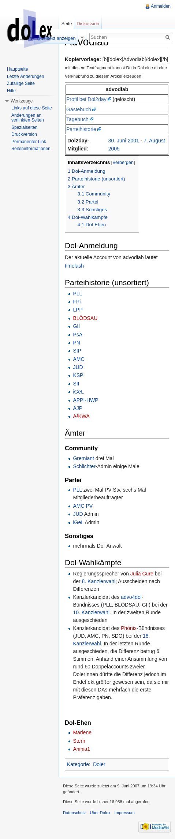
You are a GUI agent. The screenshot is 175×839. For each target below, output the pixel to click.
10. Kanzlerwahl (91, 612)
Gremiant (83, 458)
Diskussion (88, 23)
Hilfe (11, 90)
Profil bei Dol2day (86, 99)
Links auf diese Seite (31, 108)
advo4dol (131, 597)
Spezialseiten (24, 127)
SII (76, 384)
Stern (79, 741)
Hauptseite (17, 69)
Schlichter (84, 466)
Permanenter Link (28, 141)
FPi (77, 302)
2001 (133, 140)
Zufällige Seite (21, 83)
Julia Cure (141, 574)
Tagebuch (77, 119)
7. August (154, 140)
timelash (74, 266)
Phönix (129, 628)
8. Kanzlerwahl (99, 581)
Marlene (82, 732)
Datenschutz (74, 812)
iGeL (78, 392)
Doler (99, 764)
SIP (77, 351)
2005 (114, 149)
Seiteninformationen (31, 148)
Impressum (125, 812)
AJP (77, 408)
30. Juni (117, 140)
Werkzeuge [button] (22, 101)
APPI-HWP (85, 400)
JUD (78, 367)
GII (76, 326)
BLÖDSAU (85, 318)
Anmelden (161, 6)
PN (76, 343)
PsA (77, 335)
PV (89, 506)
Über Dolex (100, 812)
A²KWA (81, 416)
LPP (77, 310)
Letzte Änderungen (25, 76)
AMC (78, 359)
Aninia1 (81, 749)
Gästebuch (78, 109)
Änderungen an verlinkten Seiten (27, 118)
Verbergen (123, 162)
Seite (66, 23)
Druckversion (24, 134)
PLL (77, 294)
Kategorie (78, 764)
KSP (78, 375)
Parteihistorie (81, 129)
